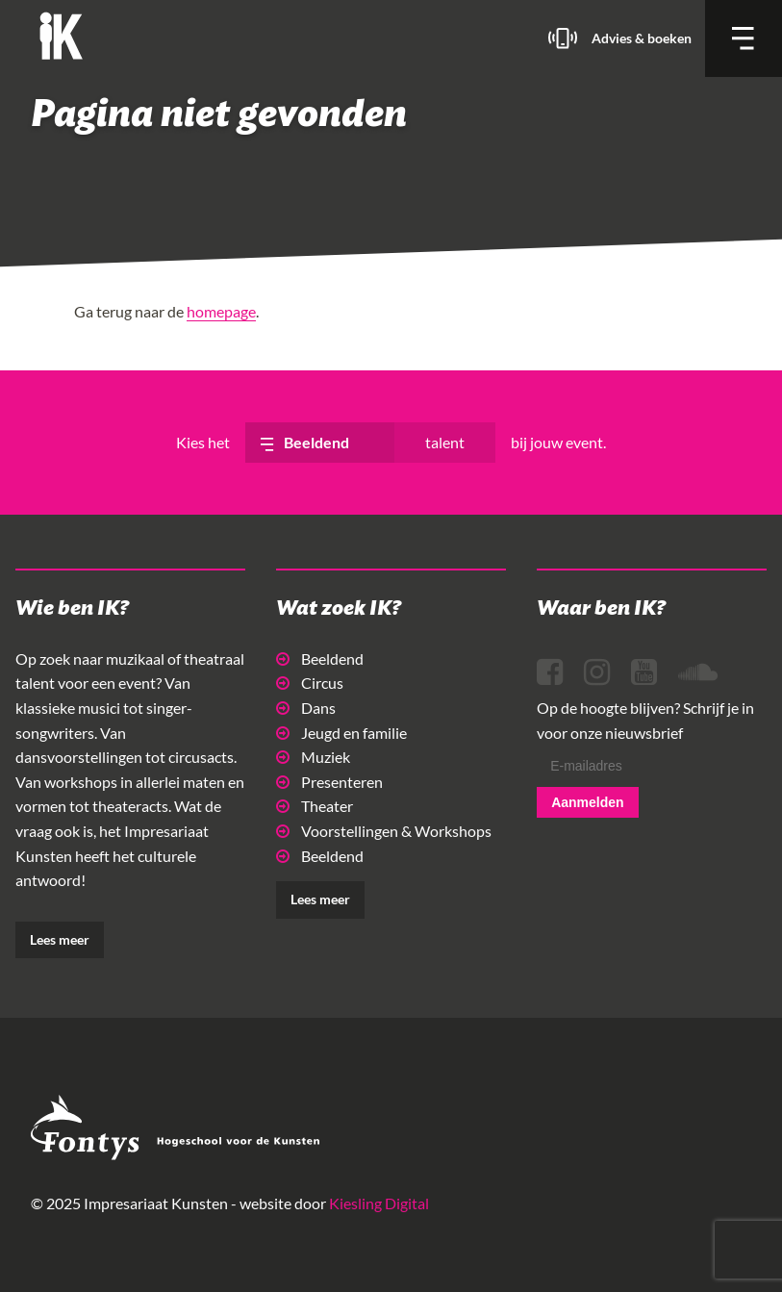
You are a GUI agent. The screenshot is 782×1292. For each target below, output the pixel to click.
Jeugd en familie (341, 732)
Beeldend (320, 658)
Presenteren (329, 782)
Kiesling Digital (379, 1203)
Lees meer (59, 939)
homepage (221, 311)
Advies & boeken (642, 38)
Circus (309, 682)
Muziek (313, 756)
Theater (314, 806)
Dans (306, 707)
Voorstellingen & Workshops (384, 831)
